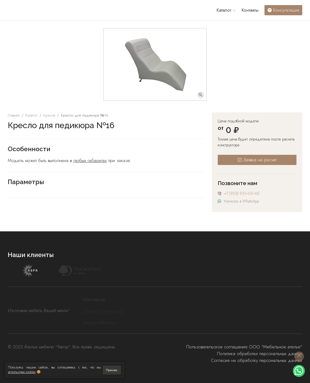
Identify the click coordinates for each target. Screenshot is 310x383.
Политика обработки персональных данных (259, 353)
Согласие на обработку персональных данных (256, 360)
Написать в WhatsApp (241, 201)
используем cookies (22, 371)
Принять (111, 370)
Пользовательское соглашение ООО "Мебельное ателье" (244, 347)
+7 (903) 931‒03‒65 (241, 193)
